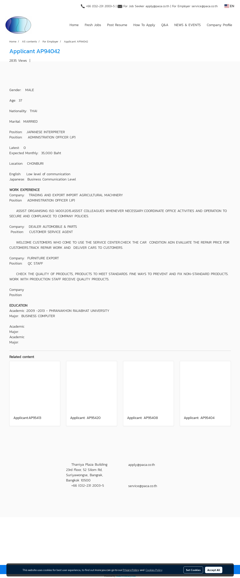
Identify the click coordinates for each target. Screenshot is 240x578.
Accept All (213, 570)
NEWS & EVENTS (187, 24)
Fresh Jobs (93, 24)
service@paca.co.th (205, 6)
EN (229, 6)
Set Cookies (193, 570)
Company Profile (219, 24)
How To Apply (144, 24)
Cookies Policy (154, 570)
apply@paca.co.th (157, 6)
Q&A (164, 24)
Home (74, 24)
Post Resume (117, 24)
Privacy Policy (131, 570)
